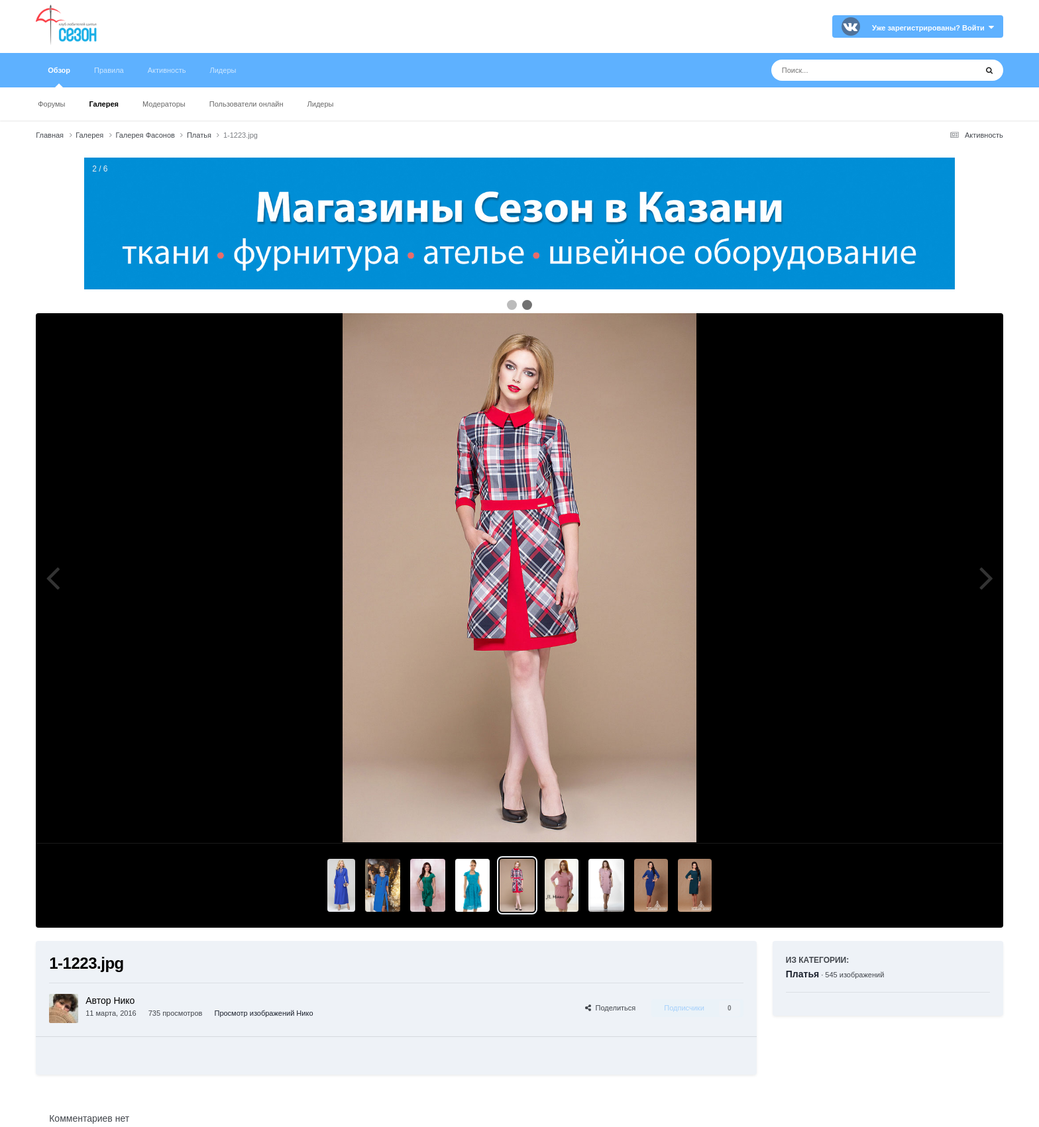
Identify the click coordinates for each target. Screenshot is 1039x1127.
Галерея (104, 104)
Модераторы (164, 104)
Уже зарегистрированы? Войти (933, 28)
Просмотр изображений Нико (263, 1013)
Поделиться (610, 1008)
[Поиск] (849, 70)
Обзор (59, 76)
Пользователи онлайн (246, 104)
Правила (109, 70)
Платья (802, 974)
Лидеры (320, 104)
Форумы (51, 104)
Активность (167, 70)
